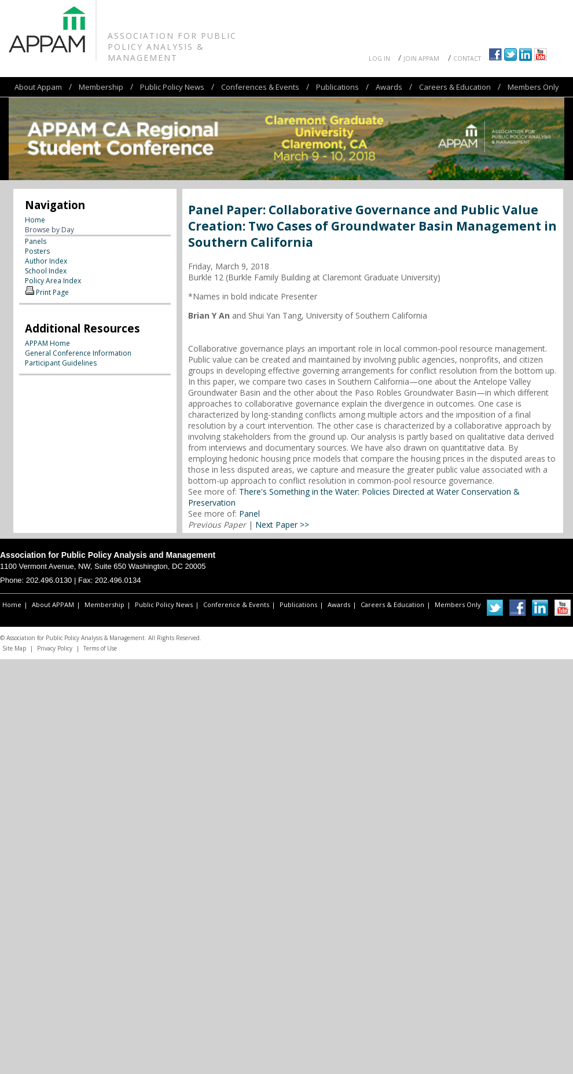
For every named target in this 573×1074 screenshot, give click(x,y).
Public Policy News (172, 87)
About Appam (38, 87)
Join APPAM (421, 58)
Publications (337, 87)
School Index (46, 271)
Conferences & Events (260, 87)
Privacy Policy (54, 648)
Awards (389, 87)
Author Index (46, 261)
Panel (249, 513)
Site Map (14, 648)
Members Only (533, 87)
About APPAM (53, 604)
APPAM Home (47, 343)
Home (35, 220)
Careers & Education (455, 87)
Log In (379, 58)
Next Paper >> (282, 524)
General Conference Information (78, 353)
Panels (35, 241)
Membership (101, 87)
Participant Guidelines (61, 363)
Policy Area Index (53, 281)
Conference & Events (236, 604)
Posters (37, 251)
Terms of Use (100, 648)
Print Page (52, 292)
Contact (467, 58)
